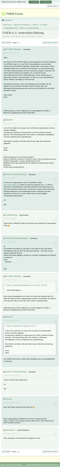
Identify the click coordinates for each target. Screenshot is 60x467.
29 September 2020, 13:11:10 (11, 320)
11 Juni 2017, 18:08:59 (9, 218)
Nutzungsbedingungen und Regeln (40, 464)
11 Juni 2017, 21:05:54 (9, 280)
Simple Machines (17, 464)
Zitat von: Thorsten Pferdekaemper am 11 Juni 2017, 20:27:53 (27, 285)
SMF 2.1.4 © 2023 (6, 464)
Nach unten (6, 42)
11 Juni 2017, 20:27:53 (9, 242)
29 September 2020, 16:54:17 (11, 402)
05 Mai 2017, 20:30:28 (11, 53)
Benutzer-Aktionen (50, 42)
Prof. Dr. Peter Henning (16, 174)
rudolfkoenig (11, 215)
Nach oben (6, 451)
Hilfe (27, 464)
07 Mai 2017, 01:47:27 (9, 123)
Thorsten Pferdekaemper (17, 238)
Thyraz (9, 399)
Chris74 (9, 317)
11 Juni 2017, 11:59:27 (9, 178)
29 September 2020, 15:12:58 (11, 375)
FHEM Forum (14, 13)
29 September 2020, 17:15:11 (11, 433)
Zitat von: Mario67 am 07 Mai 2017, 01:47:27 (21, 326)
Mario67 (9, 120)
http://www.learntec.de (11, 185)
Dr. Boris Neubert (13, 49)
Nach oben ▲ (55, 464)
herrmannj (10, 430)
